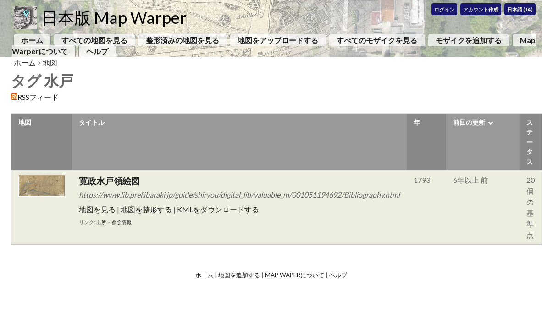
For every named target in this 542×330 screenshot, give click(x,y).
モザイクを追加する (469, 40)
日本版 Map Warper (114, 17)
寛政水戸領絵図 (109, 181)
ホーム (32, 40)
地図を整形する (146, 209)
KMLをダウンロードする (218, 209)
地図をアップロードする (278, 40)
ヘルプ (97, 51)
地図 (50, 62)
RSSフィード (38, 97)
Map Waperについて (294, 275)
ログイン (444, 9)
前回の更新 (469, 122)
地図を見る (97, 209)
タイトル (92, 122)
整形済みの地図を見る (182, 40)
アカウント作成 (480, 9)
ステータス (529, 141)
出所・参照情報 (114, 222)
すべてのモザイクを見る (377, 40)
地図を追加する (239, 275)
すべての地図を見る (94, 40)
